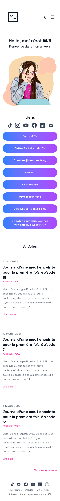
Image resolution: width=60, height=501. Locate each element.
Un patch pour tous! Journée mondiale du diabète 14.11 (30, 222)
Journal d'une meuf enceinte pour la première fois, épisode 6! (29, 416)
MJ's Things (43, 489)
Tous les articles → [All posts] (45, 470)
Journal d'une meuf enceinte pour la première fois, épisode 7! (29, 344)
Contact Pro (30, 184)
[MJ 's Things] (14, 17)
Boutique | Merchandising (30, 160)
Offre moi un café (30, 196)
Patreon (30, 172)
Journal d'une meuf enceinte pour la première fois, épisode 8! (29, 272)
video (17, 281)
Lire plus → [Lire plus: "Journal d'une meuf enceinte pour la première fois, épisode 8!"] (9, 314)
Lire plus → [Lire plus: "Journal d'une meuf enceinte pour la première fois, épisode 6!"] (9, 458)
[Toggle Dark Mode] (45, 17)
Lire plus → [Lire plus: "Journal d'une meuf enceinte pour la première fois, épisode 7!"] (9, 386)
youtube (7, 281)
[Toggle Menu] (52, 17)
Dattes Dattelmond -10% (30, 148)
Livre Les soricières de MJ (30, 208)
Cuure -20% (30, 136)
